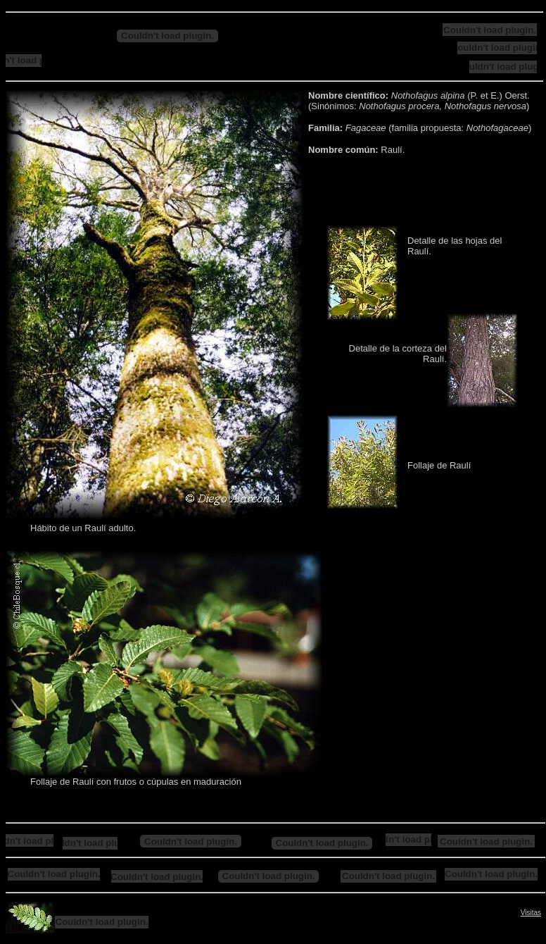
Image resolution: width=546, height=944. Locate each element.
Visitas (531, 913)
